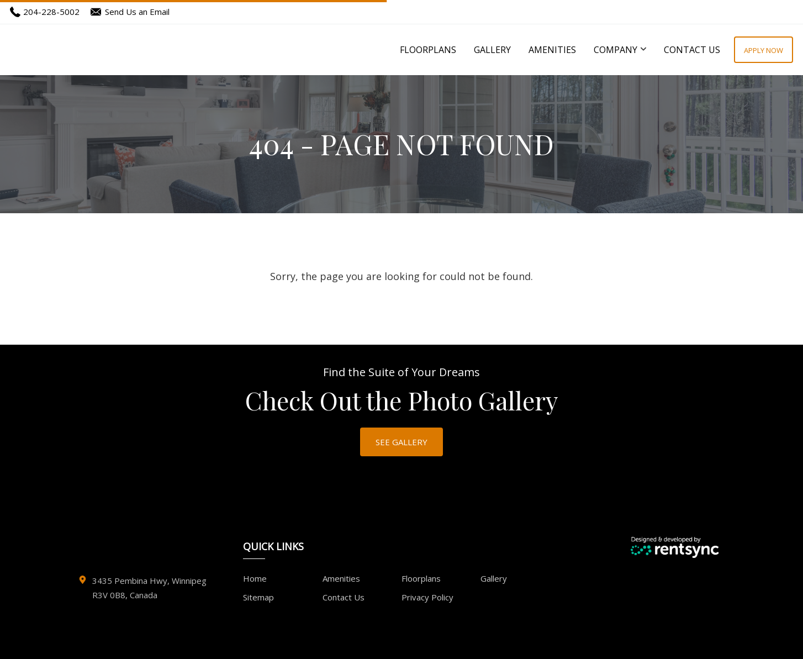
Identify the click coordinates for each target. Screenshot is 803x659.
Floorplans (428, 50)
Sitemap (258, 597)
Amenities (552, 50)
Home (255, 578)
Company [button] (620, 50)
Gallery (492, 50)
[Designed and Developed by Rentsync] (675, 547)
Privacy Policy (427, 597)
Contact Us (692, 50)
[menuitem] (428, 49)
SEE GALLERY (401, 441)
